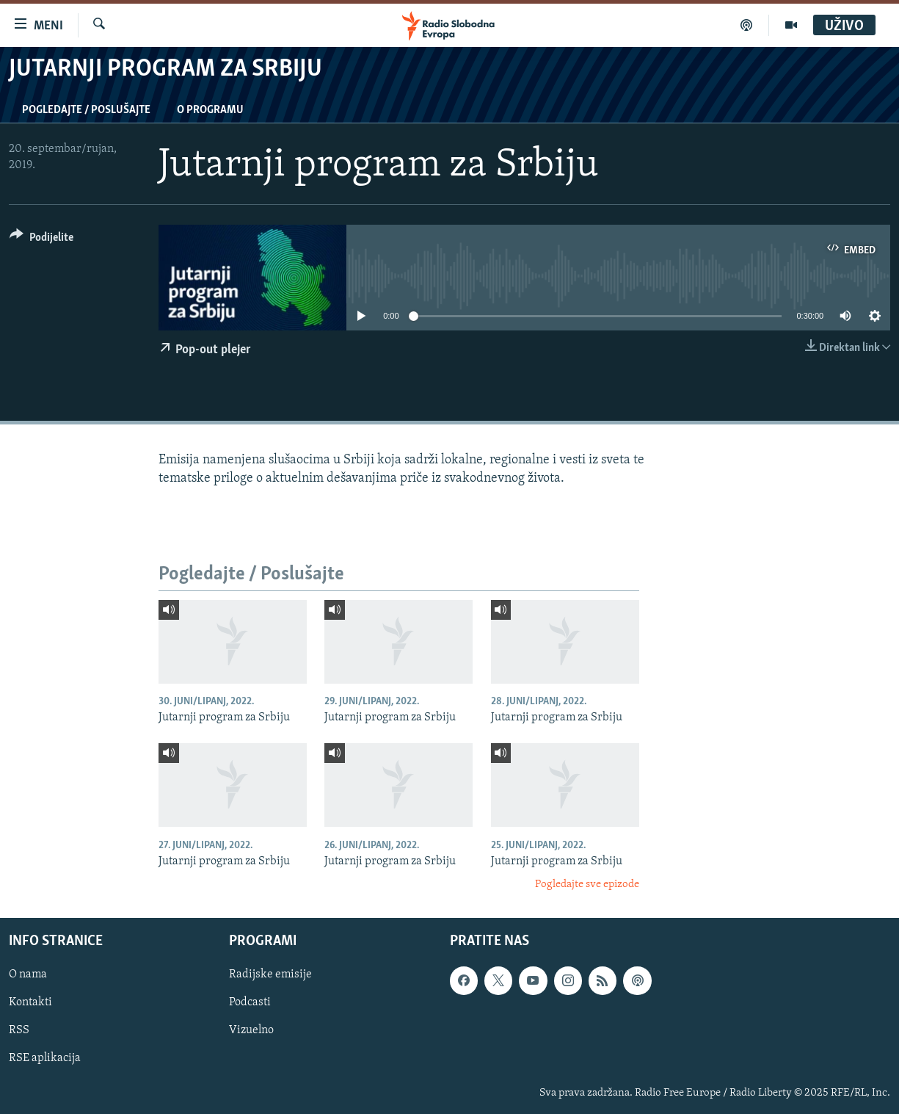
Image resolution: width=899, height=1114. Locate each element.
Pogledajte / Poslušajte (86, 110)
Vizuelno (251, 1030)
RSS (19, 1030)
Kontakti (30, 1002)
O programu (210, 110)
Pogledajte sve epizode (587, 884)
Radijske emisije (270, 974)
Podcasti (250, 1002)
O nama (28, 974)
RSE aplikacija (45, 1058)
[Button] (41, 240)
